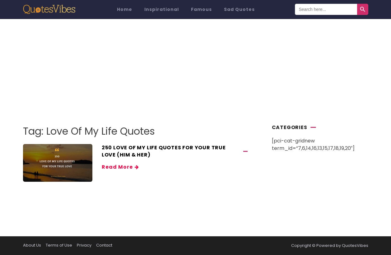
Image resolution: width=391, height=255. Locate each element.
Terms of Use (59, 245)
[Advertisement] (195, 65)
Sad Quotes (239, 9)
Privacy (84, 245)
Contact (104, 245)
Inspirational (161, 9)
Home (124, 9)
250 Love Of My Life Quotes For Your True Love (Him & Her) (164, 151)
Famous (201, 9)
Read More (120, 167)
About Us (32, 245)
